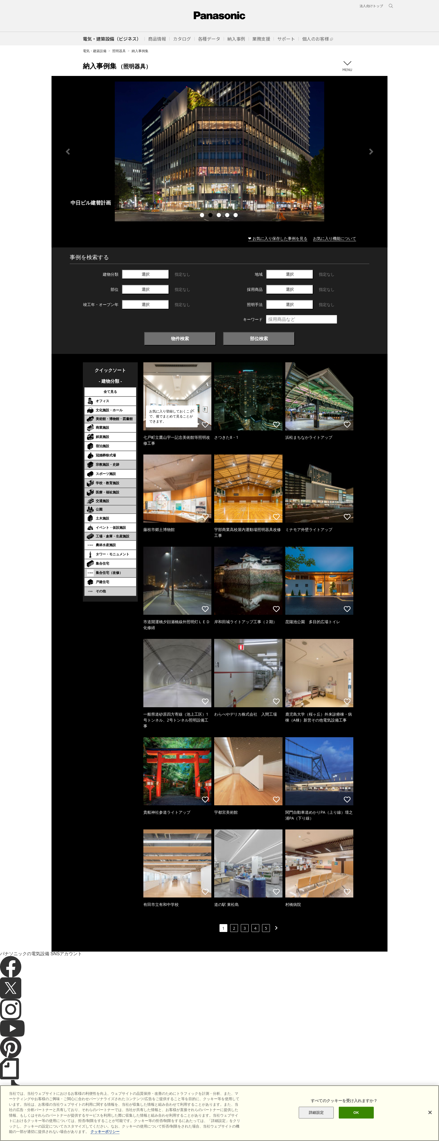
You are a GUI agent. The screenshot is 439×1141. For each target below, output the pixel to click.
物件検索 (180, 338)
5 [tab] (236, 216)
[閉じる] (430, 1112)
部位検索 (259, 338)
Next (371, 151)
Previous (67, 151)
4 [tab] (228, 216)
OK (356, 1112)
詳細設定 (316, 1112)
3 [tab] (219, 216)
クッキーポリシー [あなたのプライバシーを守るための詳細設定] (105, 1132)
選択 (146, 274)
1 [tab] (203, 216)
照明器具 (119, 50)
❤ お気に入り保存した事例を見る (277, 238)
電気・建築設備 (94, 50)
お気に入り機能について (334, 238)
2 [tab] (211, 216)
